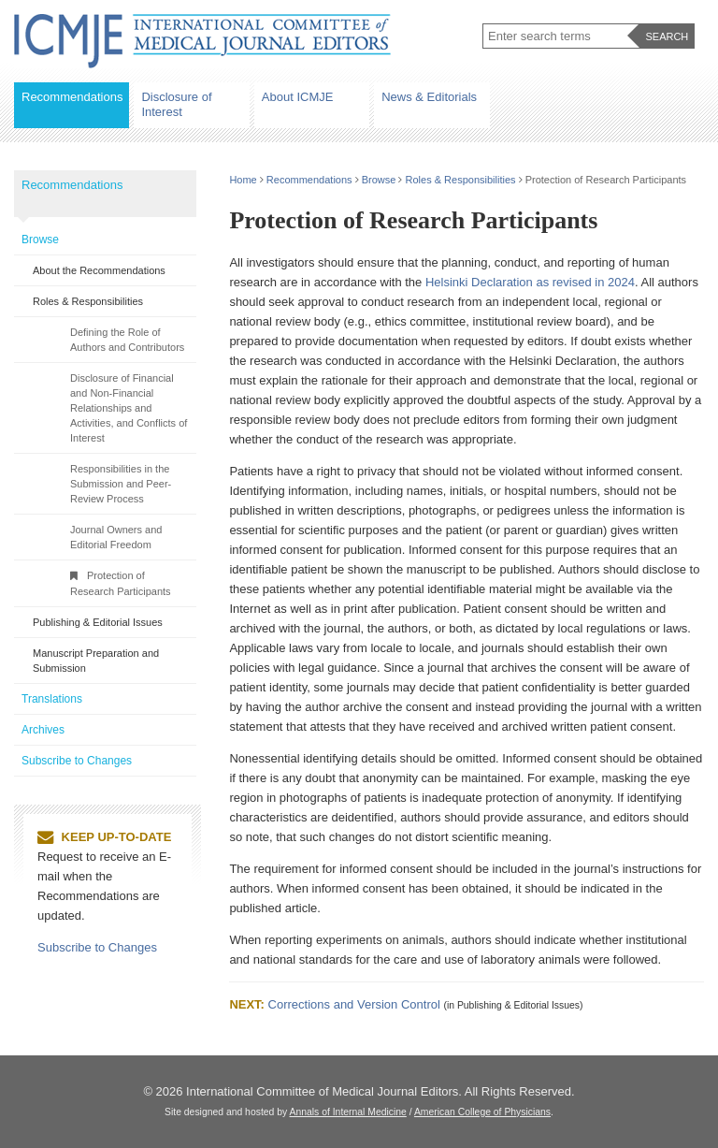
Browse (379, 179)
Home (242, 179)
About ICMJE (298, 97)
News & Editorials (429, 97)
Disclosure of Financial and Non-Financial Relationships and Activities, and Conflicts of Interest (128, 407)
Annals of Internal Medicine (348, 1112)
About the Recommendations (99, 270)
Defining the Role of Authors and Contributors (127, 340)
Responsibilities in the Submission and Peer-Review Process (120, 483)
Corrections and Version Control (354, 1004)
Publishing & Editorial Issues (98, 622)
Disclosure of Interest (176, 104)
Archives (43, 729)
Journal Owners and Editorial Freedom (116, 537)
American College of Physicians (482, 1112)
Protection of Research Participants (120, 583)
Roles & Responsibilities (461, 179)
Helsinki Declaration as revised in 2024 (530, 282)
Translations (52, 698)
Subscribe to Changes (77, 760)
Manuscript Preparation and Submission (96, 660)
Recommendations (72, 97)
